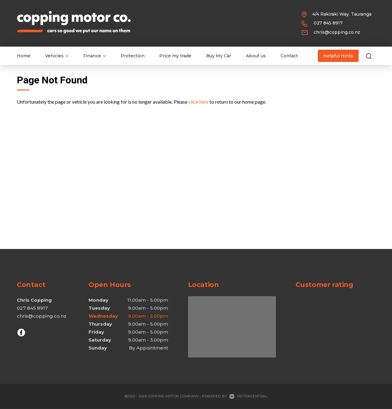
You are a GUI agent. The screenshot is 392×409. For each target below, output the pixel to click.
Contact (289, 56)
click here (198, 102)
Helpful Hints (338, 56)
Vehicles (57, 56)
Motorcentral (248, 396)
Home (23, 56)
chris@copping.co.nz (337, 32)
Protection (133, 56)
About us (256, 56)
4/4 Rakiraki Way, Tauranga (341, 14)
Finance (94, 56)
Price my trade (175, 56)
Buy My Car (218, 56)
